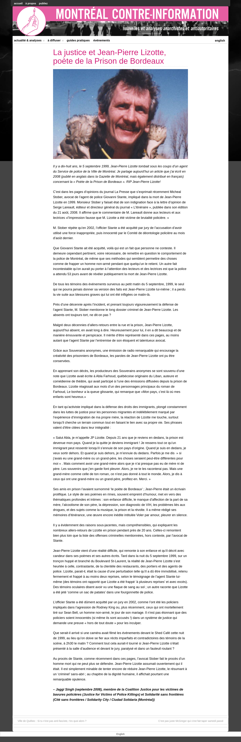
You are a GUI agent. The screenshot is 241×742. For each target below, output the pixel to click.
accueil (18, 3)
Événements (101, 40)
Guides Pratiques (78, 40)
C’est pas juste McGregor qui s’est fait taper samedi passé (192, 720)
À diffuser (56, 41)
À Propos (30, 3)
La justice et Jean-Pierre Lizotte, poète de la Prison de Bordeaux (109, 56)
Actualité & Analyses (29, 41)
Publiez (43, 3)
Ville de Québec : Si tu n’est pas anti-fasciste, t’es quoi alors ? (50, 720)
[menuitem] (219, 40)
